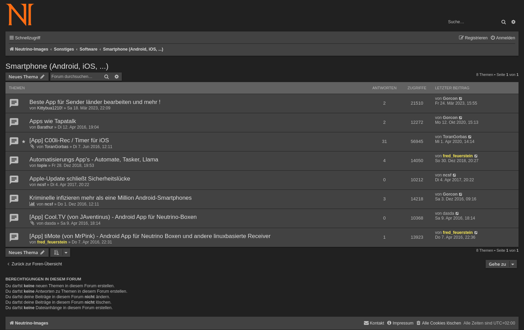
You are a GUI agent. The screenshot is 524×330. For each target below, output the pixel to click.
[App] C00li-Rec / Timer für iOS (69, 140)
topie (42, 165)
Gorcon (450, 98)
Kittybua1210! (50, 108)
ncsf (41, 184)
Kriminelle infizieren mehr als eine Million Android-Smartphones (110, 198)
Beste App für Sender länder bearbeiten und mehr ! (94, 102)
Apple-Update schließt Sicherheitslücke (79, 178)
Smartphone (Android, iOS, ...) (56, 66)
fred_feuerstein (458, 156)
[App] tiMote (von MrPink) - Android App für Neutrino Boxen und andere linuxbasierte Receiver (150, 236)
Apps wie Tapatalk (52, 121)
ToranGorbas (56, 146)
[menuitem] (502, 38)
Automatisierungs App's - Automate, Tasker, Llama (93, 159)
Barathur (45, 127)
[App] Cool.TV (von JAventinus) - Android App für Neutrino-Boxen (113, 217)
